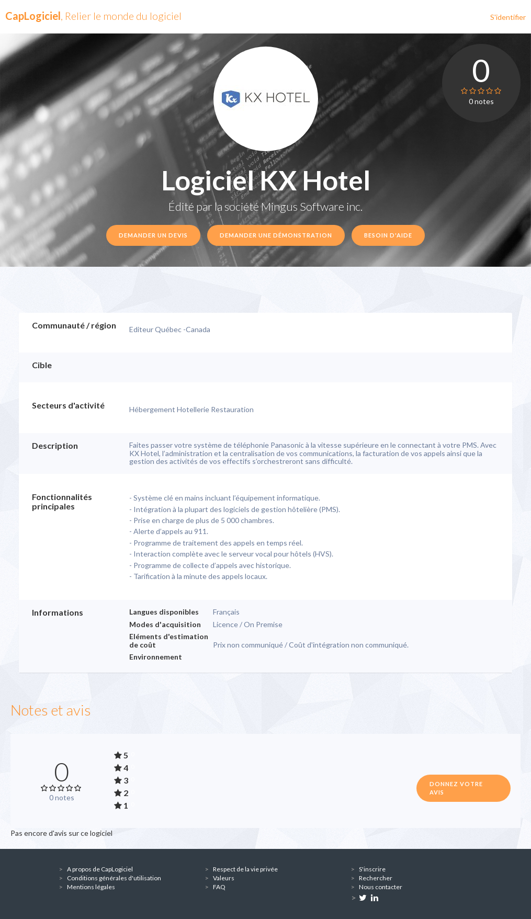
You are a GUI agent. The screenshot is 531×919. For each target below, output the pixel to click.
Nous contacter (380, 887)
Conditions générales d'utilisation (114, 878)
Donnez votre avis (456, 788)
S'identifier (508, 17)
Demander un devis (153, 235)
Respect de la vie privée (245, 869)
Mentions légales (91, 887)
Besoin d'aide (388, 235)
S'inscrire (372, 869)
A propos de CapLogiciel (100, 869)
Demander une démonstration (276, 235)
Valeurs (223, 878)
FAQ (219, 887)
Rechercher (375, 878)
